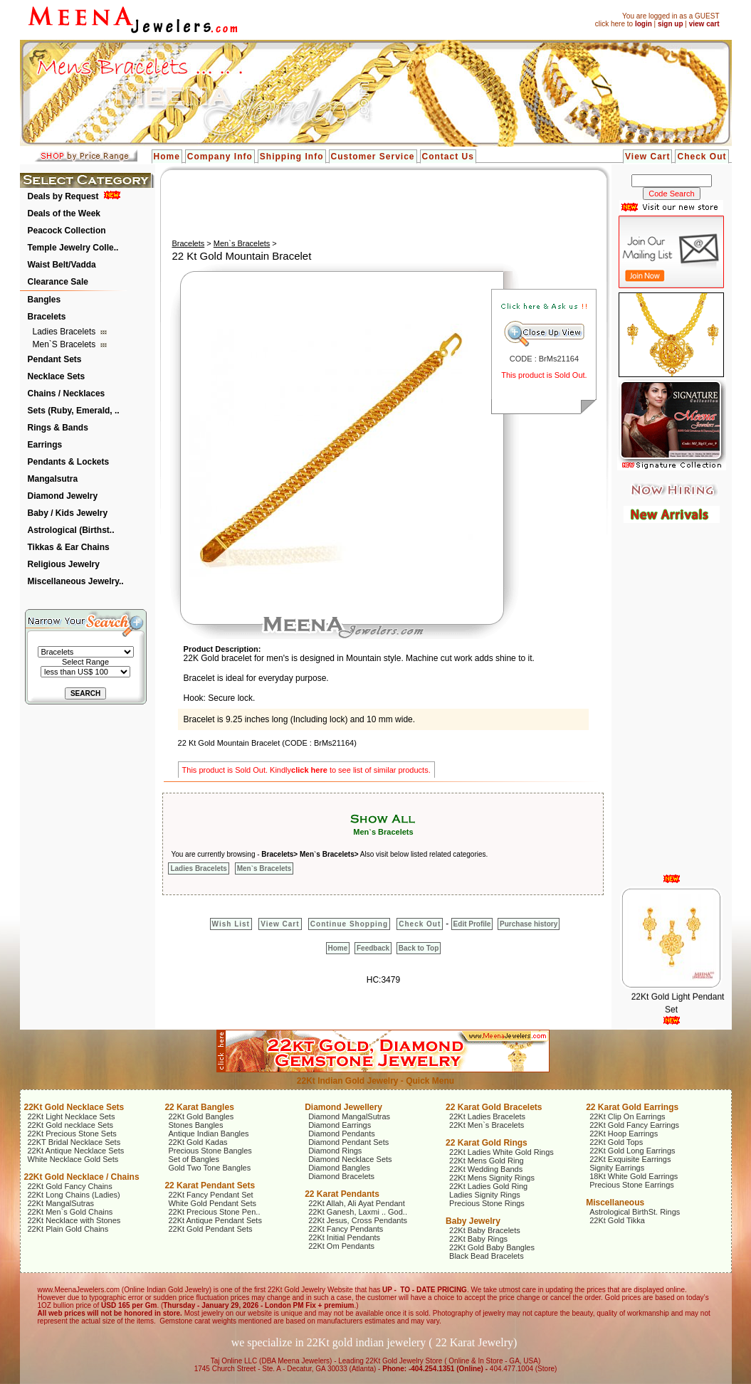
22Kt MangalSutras (61, 1203)
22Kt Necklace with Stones (74, 1220)
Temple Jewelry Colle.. (73, 248)
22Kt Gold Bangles (200, 1116)
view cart (704, 24)
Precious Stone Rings (487, 1203)
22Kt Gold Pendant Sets (210, 1229)
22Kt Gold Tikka (617, 1220)
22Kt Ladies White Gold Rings (501, 1152)
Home (167, 157)
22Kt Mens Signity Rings (492, 1177)
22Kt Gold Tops (616, 1142)
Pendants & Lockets (69, 462)
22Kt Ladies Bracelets (487, 1116)
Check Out (701, 157)
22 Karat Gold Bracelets (494, 1107)
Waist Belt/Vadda (62, 265)
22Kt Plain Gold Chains (68, 1229)
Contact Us (448, 157)
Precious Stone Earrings (631, 1184)
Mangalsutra (53, 479)
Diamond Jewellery (343, 1107)
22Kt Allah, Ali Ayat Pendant (356, 1203)
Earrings (45, 445)
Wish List (231, 924)
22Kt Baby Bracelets (484, 1230)
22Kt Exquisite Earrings (630, 1159)
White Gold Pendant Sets (212, 1203)
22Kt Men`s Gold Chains (70, 1212)
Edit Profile (472, 924)
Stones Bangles (195, 1125)
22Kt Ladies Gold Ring (488, 1186)
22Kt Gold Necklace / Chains (82, 1177)
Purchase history (528, 924)
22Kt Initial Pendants (344, 1237)
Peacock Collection (67, 231)
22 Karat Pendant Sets (209, 1185)
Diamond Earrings (339, 1125)
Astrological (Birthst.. (71, 530)
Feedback (373, 948)
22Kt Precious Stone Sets (72, 1133)
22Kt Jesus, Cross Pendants (357, 1220)
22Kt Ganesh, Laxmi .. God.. (357, 1212)
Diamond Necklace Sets (350, 1159)
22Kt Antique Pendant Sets (215, 1220)
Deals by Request (63, 196)
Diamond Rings (335, 1150)
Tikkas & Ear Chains (69, 547)
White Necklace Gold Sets (73, 1159)
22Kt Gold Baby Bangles (492, 1247)
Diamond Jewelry (63, 496)
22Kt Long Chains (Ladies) (74, 1194)
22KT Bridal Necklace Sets (74, 1142)
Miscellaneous (615, 1203)
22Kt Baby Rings (478, 1239)
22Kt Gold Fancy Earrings (634, 1125)
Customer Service (373, 157)
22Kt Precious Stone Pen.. (214, 1212)
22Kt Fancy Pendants (345, 1229)
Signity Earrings (616, 1167)
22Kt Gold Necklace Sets (74, 1107)
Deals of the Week (64, 213)
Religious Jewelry (64, 564)
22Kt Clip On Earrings (627, 1116)
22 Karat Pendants (342, 1194)
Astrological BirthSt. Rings (634, 1212)
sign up (670, 24)
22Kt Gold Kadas (197, 1142)
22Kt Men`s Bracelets (486, 1125)
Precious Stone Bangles (209, 1150)
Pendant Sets (55, 359)
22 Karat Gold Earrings (632, 1107)
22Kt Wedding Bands (485, 1169)
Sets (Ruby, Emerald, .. (74, 411)
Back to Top (418, 948)
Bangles (44, 300)
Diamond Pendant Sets (348, 1142)
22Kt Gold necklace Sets (70, 1125)
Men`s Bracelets (65, 344)
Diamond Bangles (339, 1167)
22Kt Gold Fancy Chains (70, 1186)
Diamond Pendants (341, 1133)
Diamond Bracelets (341, 1176)
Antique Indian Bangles (208, 1133)
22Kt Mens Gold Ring (486, 1160)
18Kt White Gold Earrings (633, 1176)
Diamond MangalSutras (349, 1116)
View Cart (647, 157)
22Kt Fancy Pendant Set (210, 1194)
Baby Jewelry (473, 1221)
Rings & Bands (58, 428)
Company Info (220, 157)
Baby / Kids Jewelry (68, 513)
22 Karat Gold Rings (486, 1143)
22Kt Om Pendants (341, 1246)
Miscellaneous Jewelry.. (76, 581)
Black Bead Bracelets (486, 1256)
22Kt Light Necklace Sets (71, 1116)
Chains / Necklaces (66, 393)
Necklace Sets (56, 376)
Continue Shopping (349, 924)
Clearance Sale (58, 282)
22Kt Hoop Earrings (623, 1133)
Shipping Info (292, 157)
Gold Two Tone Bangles (209, 1167)
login (643, 24)
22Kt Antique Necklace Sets (76, 1150)
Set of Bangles (193, 1159)
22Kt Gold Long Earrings (632, 1150)
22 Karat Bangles (198, 1107)
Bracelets (47, 317)
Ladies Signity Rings (484, 1194)
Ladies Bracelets (65, 332)
